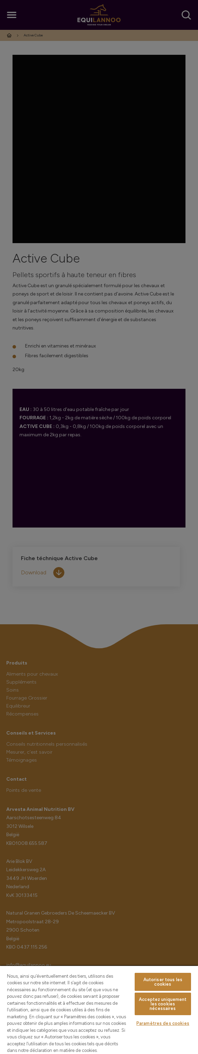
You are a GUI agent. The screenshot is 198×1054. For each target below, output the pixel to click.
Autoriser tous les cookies (162, 982)
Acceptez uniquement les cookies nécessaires (163, 1004)
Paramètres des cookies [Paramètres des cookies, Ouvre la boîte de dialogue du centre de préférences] (162, 1023)
